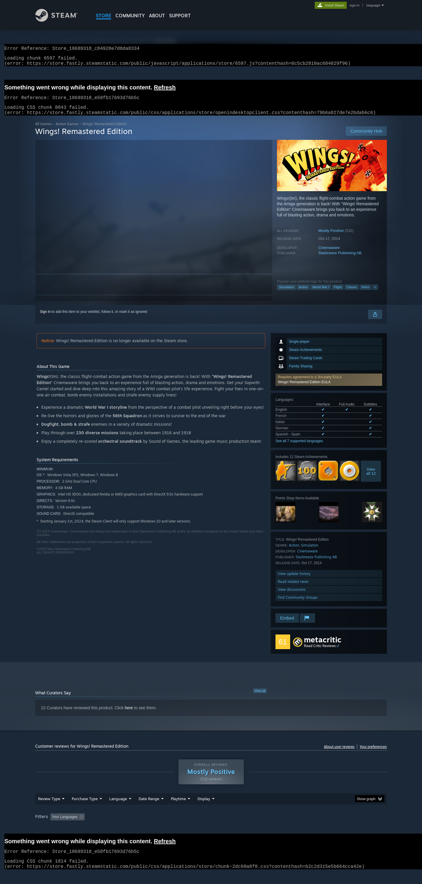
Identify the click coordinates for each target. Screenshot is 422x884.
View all (260, 698)
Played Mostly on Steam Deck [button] (211, 828)
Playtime (178, 809)
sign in (354, 5)
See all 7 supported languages (299, 448)
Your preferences (373, 753)
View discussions (292, 596)
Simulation (286, 294)
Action (303, 294)
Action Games (67, 131)
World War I (320, 294)
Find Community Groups (298, 604)
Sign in (45, 319)
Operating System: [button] (260, 828)
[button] (328, 387)
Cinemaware (329, 254)
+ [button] (375, 294)
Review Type (49, 809)
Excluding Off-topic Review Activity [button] (124, 828)
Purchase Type (85, 809)
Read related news (293, 588)
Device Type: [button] (336, 828)
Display (204, 809)
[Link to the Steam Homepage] (61, 20)
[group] (211, 828)
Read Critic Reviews (320, 653)
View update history (294, 580)
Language (118, 809)
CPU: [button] (290, 828)
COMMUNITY (130, 15)
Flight (338, 294)
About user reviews (339, 753)
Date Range (149, 809)
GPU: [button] (310, 828)
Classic (351, 294)
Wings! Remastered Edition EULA (304, 389)
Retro (366, 294)
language (373, 5)
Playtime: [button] (169, 828)
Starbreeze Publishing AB (339, 260)
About (157, 15)
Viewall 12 (371, 478)
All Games (43, 131)
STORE (103, 15)
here (129, 714)
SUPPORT (180, 15)
